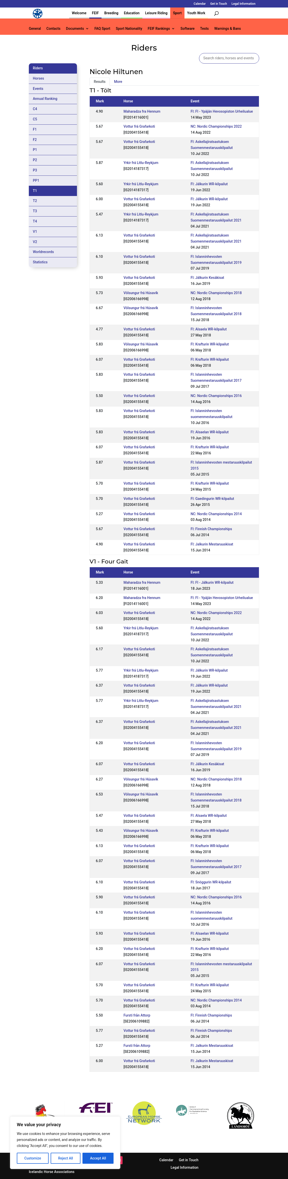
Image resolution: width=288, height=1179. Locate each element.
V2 (35, 242)
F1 (35, 129)
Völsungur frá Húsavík (141, 293)
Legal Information (243, 4)
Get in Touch (218, 4)
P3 (35, 170)
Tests (204, 29)
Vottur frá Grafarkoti (139, 126)
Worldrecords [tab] (43, 252)
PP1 (36, 180)
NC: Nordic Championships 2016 (216, 396)
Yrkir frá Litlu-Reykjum (141, 163)
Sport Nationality (129, 29)
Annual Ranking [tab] (45, 99)
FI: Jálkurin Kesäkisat (207, 278)
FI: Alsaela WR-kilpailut (208, 329)
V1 (35, 232)
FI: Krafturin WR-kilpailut (209, 344)
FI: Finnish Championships (211, 529)
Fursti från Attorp (137, 1015)
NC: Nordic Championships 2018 (216, 293)
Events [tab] (38, 89)
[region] (65, 1142)
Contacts (53, 29)
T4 (35, 221)
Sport (177, 13)
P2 (35, 160)
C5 (35, 119)
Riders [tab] (38, 68)
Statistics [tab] (40, 262)
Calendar (200, 4)
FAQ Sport (102, 29)
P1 (35, 150)
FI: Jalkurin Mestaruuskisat (211, 544)
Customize (32, 1158)
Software (187, 29)
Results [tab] (100, 82)
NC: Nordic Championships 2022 (216, 126)
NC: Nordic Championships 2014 (216, 514)
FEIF (95, 13)
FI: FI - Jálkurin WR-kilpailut (211, 582)
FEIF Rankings (159, 29)
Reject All (65, 1158)
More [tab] (118, 82)
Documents (75, 29)
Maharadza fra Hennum (142, 111)
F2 (35, 140)
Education (131, 13)
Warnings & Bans (227, 29)
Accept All (98, 1158)
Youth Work (196, 13)
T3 (35, 211)
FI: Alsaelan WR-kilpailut (209, 432)
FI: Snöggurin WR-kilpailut (210, 882)
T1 (35, 191)
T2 (35, 201)
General (35, 29)
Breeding (111, 13)
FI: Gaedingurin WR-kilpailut (212, 499)
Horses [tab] (38, 78)
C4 (35, 109)
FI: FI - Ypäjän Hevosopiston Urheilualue (221, 111)
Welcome (79, 13)
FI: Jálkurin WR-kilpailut (209, 184)
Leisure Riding (156, 13)
